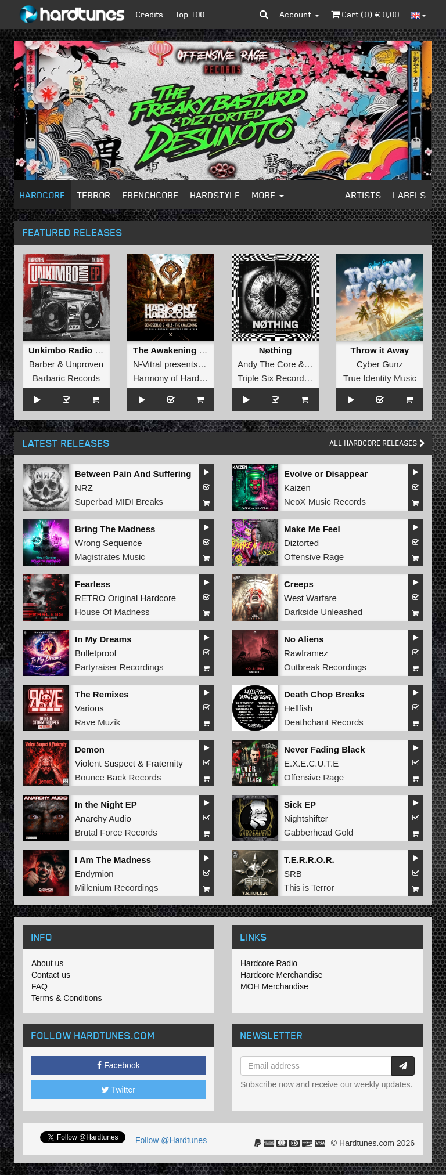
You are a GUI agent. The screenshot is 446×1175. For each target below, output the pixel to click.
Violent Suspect (105, 763)
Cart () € (365, 14)
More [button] (268, 195)
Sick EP (300, 804)
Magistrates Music (110, 557)
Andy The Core (267, 364)
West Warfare (310, 598)
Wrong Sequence (108, 543)
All (377, 443)
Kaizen (297, 488)
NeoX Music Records (325, 502)
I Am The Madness (113, 860)
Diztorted (301, 543)
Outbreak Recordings (325, 667)
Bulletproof (96, 653)
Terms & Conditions (66, 998)
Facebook (118, 1065)
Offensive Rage (314, 557)
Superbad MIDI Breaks (119, 502)
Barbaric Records (66, 378)
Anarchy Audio (103, 818)
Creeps (299, 584)
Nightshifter (306, 818)
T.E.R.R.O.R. (309, 860)
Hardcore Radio (268, 963)
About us (47, 963)
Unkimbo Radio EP (67, 350)
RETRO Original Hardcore (125, 598)
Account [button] (299, 14)
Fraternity (164, 763)
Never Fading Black (324, 749)
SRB (293, 873)
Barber (42, 364)
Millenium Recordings (116, 887)
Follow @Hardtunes (171, 1140)
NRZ (84, 488)
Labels (409, 195)
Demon (90, 749)
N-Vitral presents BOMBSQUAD (195, 364)
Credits (150, 14)
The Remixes (102, 694)
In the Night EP (106, 804)
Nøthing (275, 350)
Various (89, 708)
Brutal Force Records (116, 832)
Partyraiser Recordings (119, 667)
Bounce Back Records (118, 777)
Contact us (50, 974)
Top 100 (190, 14)
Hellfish (298, 708)
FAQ (39, 986)
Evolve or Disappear (326, 474)
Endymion (94, 873)
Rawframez (306, 653)
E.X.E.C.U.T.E (311, 763)
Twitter (118, 1089)
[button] (264, 14)
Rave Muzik (97, 722)
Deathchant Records (324, 722)
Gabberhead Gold (318, 832)
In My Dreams (103, 639)
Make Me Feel (312, 529)
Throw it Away (380, 350)
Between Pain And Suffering (133, 474)
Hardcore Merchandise (281, 974)
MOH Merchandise (274, 986)
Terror (94, 195)
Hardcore (43, 195)
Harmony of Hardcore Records (192, 378)
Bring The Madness (115, 529)
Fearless (92, 584)
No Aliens (304, 639)
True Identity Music (379, 378)
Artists (364, 195)
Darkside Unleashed (323, 612)
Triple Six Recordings (279, 378)
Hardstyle (215, 195)
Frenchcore (151, 195)
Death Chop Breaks (324, 694)
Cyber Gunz (380, 364)
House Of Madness (112, 612)
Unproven (84, 364)
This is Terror (309, 887)
